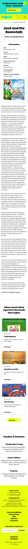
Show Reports (8, 22)
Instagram (14, 539)
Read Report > (7, 347)
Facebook (14, 537)
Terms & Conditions (14, 512)
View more (12, 420)
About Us (14, 518)
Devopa (16, 544)
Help (14, 516)
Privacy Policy (14, 514)
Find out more (12, 10)
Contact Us (14, 520)
